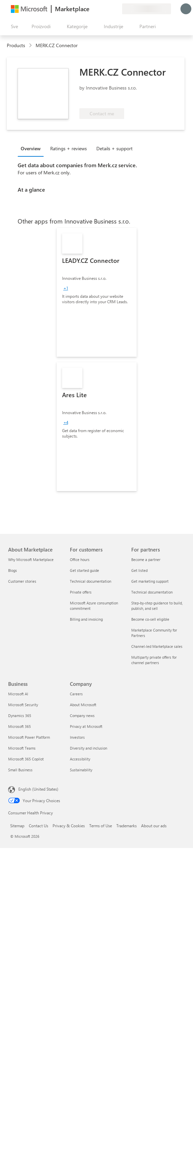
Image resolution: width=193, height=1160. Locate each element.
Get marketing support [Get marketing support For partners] (150, 581)
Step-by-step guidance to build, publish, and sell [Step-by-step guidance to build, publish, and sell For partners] (156, 605)
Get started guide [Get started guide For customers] (84, 570)
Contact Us (38, 825)
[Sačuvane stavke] (108, 9)
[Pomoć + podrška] (100, 9)
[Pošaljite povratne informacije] (92, 9)
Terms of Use (100, 825)
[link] (97, 292)
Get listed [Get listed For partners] (139, 570)
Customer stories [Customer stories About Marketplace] (22, 581)
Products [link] (16, 45)
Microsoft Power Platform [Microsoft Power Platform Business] (29, 737)
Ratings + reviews (68, 148)
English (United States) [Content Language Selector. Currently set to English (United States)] (38, 789)
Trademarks (126, 825)
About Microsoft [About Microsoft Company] (83, 704)
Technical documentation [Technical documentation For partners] (152, 592)
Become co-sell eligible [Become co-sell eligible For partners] (150, 619)
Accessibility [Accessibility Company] (80, 758)
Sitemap (17, 825)
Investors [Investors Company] (77, 737)
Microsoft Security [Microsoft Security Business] (23, 704)
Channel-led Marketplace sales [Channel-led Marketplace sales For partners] (156, 646)
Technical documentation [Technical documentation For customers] (90, 581)
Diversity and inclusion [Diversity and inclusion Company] (88, 748)
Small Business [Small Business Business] (20, 769)
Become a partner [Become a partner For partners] (145, 559)
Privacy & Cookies (69, 825)
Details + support (114, 148)
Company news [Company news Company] (82, 715)
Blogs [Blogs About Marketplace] (12, 570)
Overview (31, 148)
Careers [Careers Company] (76, 693)
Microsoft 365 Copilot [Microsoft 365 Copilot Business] (26, 758)
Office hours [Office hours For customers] (80, 559)
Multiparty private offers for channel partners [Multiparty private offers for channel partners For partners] (154, 660)
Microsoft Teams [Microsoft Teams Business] (22, 748)
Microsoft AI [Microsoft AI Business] (18, 693)
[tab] (32, 148)
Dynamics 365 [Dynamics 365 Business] (19, 715)
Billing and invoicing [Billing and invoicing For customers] (86, 619)
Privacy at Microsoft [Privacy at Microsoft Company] (86, 726)
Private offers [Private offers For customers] (81, 592)
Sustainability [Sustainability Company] (81, 769)
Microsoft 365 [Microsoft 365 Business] (19, 726)
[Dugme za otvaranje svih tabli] (13, 26)
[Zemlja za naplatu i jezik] (146, 8)
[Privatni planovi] (116, 9)
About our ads (154, 825)
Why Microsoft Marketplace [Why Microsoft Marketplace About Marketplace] (31, 559)
